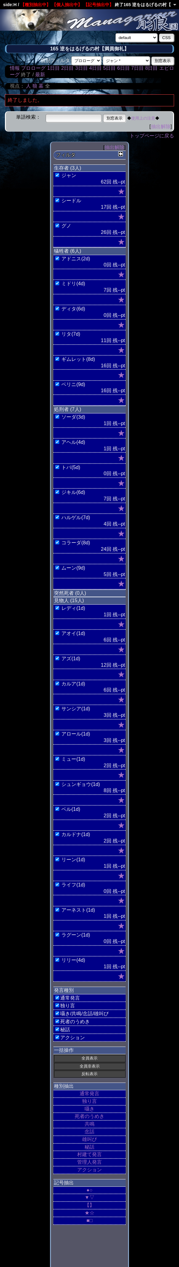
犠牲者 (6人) (67, 251)
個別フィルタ (55, 60)
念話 (89, 1131)
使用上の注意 (143, 118)
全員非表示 (90, 1066)
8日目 (151, 68)
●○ (89, 1190)
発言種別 (64, 990)
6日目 (123, 68)
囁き (89, 1108)
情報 (15, 68)
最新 (40, 74)
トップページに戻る (152, 135)
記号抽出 (64, 1182)
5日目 (109, 68)
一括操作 (64, 1050)
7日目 (137, 68)
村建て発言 (89, 1154)
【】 (89, 1205)
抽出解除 (161, 126)
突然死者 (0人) (70, 593)
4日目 (95, 68)
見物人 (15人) (69, 600)
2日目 (67, 68)
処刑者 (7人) (67, 409)
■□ (89, 1220)
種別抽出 (64, 1086)
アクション (89, 1169)
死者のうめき (89, 1116)
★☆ (89, 1212)
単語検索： (28, 117)
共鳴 (89, 1124)
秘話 (89, 1147)
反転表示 (89, 1074)
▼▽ (89, 1197)
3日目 (81, 68)
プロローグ (33, 68)
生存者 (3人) (67, 168)
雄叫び (89, 1139)
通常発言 (89, 1093)
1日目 (53, 68)
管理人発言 (89, 1162)
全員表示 (89, 1058)
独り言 (89, 1101)
